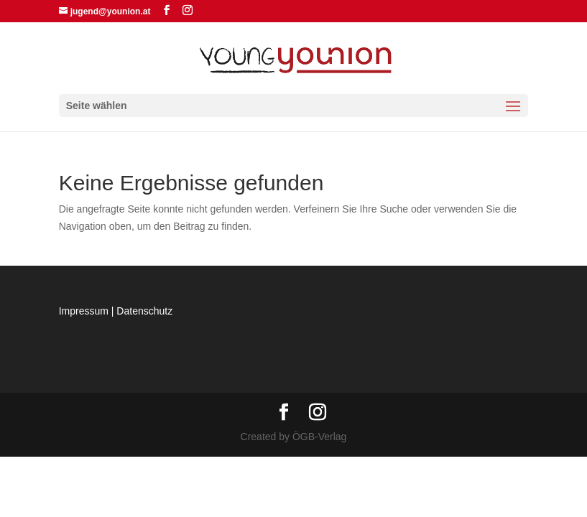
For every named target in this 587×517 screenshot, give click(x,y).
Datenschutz (144, 311)
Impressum (83, 311)
